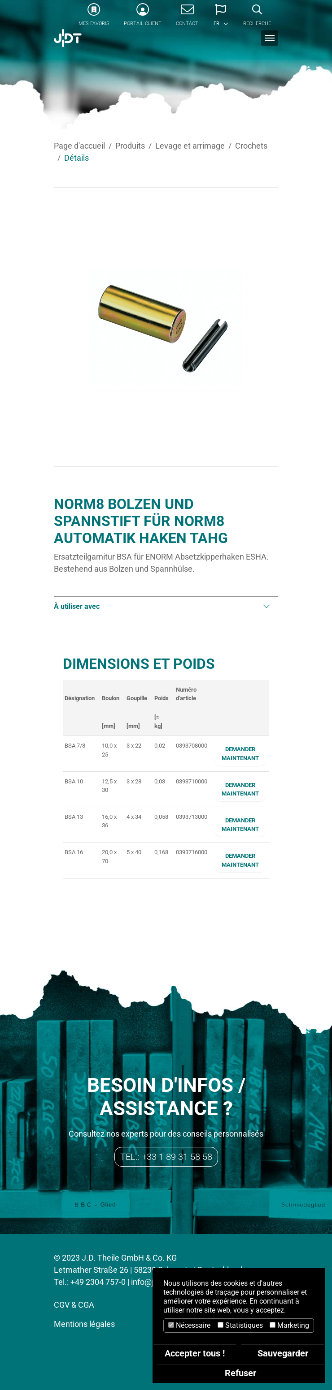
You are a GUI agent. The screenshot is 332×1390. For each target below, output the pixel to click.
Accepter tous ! (195, 1353)
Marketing (289, 1325)
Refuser (240, 1373)
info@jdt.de (151, 1282)
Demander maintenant (240, 753)
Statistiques (240, 1325)
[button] (220, 18)
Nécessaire (189, 1325)
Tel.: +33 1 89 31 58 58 (166, 1156)
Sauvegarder (283, 1353)
